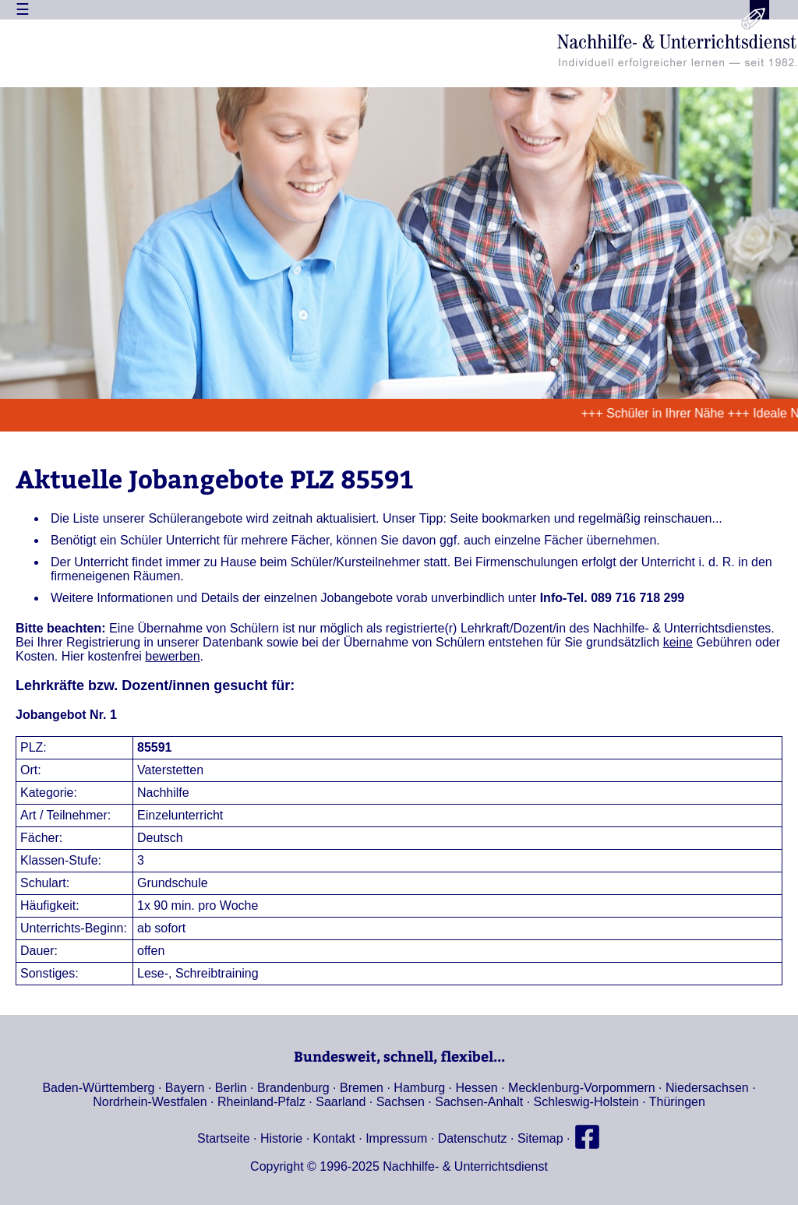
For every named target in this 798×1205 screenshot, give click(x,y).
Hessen (477, 1087)
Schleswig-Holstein (586, 1101)
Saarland (340, 1101)
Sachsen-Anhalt (479, 1101)
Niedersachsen (707, 1087)
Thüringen (677, 1101)
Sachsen (400, 1101)
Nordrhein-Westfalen (150, 1101)
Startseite (223, 1138)
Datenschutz (472, 1138)
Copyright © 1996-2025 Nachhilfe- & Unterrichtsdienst (399, 1166)
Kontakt (334, 1138)
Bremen (361, 1087)
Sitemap (540, 1138)
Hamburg (419, 1087)
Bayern (185, 1087)
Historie (281, 1138)
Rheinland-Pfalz (261, 1101)
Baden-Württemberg (98, 1087)
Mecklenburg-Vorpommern (581, 1087)
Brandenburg (293, 1087)
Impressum (396, 1138)
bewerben (172, 656)
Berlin (231, 1087)
